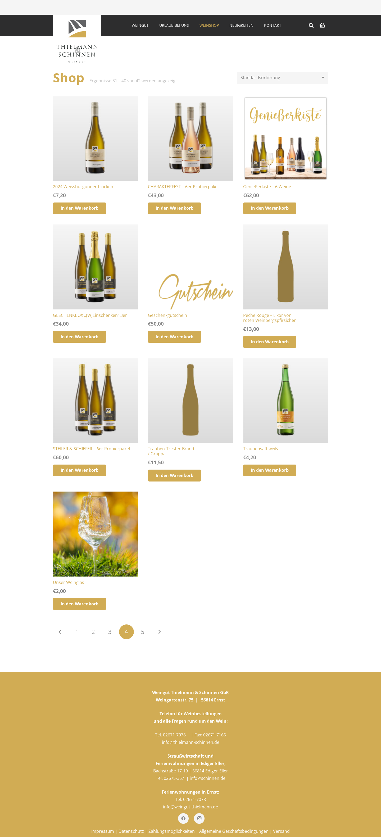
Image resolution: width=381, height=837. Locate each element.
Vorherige (60, 631)
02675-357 (174, 778)
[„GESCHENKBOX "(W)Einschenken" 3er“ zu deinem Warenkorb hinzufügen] (79, 337)
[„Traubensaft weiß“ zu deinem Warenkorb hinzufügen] (269, 470)
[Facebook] (183, 818)
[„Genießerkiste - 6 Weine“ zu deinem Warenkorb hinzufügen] (269, 208)
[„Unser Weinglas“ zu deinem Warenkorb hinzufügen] (79, 604)
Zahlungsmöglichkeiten (171, 831)
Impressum (102, 831)
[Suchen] (311, 26)
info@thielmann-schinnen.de (190, 742)
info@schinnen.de (207, 778)
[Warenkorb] (322, 25)
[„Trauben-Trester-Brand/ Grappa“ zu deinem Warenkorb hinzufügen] (174, 476)
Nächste (159, 631)
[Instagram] (199, 818)
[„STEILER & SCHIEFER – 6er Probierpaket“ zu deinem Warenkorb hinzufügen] (79, 470)
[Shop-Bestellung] (282, 78)
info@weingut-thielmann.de (190, 807)
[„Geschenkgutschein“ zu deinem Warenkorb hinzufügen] (174, 337)
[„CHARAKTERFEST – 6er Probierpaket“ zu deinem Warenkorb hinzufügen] (174, 208)
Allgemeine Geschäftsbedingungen (234, 831)
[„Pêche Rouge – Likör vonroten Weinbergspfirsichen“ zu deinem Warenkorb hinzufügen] (269, 342)
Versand (281, 831)
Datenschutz (131, 831)
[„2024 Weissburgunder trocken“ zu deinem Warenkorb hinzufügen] (79, 208)
